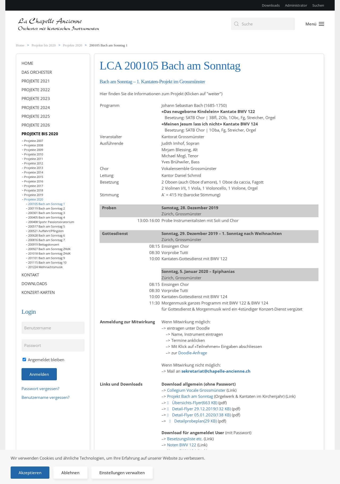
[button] (314, 23)
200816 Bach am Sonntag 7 (46, 240)
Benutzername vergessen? (45, 397)
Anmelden (39, 374)
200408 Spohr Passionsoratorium (51, 222)
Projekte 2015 (33, 177)
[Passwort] (53, 345)
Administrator (296, 5)
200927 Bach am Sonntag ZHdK (49, 249)
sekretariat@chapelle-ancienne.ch (215, 371)
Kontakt (30, 274)
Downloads (271, 5)
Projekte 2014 (33, 172)
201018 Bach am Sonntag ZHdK (49, 253)
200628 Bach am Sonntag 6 (46, 235)
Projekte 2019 (33, 195)
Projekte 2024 (36, 107)
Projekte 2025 (36, 116)
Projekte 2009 (33, 150)
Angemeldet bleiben (43, 359)
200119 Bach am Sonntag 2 (46, 208)
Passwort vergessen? (40, 388)
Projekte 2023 (36, 98)
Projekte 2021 (36, 81)
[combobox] (263, 24)
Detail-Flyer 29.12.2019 (199, 408)
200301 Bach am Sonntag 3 (46, 213)
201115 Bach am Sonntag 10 (47, 262)
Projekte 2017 (33, 186)
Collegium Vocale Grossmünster (196, 390)
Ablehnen (70, 472)
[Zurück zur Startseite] (59, 23)
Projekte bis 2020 (40, 133)
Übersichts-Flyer (192, 402)
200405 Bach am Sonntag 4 (46, 217)
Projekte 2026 (36, 125)
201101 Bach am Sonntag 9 (46, 258)
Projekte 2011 (33, 159)
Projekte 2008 (33, 145)
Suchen (318, 5)
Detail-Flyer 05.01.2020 (199, 414)
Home (27, 63)
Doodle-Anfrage (192, 352)
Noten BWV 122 (181, 444)
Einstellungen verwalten (122, 472)
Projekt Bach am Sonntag (190, 396)
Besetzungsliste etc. (185, 438)
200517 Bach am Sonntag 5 (46, 226)
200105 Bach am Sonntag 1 (46, 204)
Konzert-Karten (38, 292)
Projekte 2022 (36, 89)
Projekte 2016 (33, 181)
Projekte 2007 (33, 141)
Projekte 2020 (33, 199)
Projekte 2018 (33, 190)
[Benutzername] (53, 328)
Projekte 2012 (33, 163)
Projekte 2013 (33, 168)
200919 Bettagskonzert (43, 244)
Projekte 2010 (33, 154)
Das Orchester (37, 72)
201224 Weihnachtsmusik (45, 267)
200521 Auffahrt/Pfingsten (46, 231)
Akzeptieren (30, 472)
